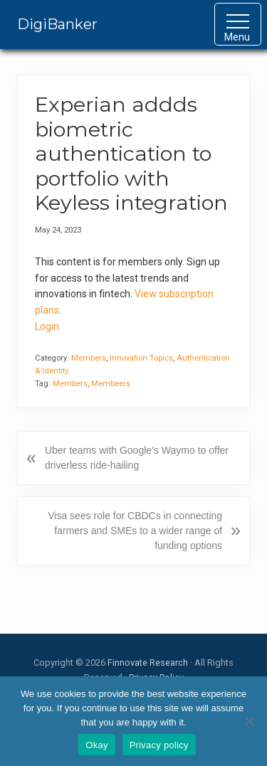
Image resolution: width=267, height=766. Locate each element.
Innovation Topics (141, 358)
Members (88, 358)
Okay (96, 745)
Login (47, 326)
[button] (237, 24)
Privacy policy (159, 745)
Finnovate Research (148, 662)
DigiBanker (57, 24)
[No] (249, 721)
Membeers (110, 383)
